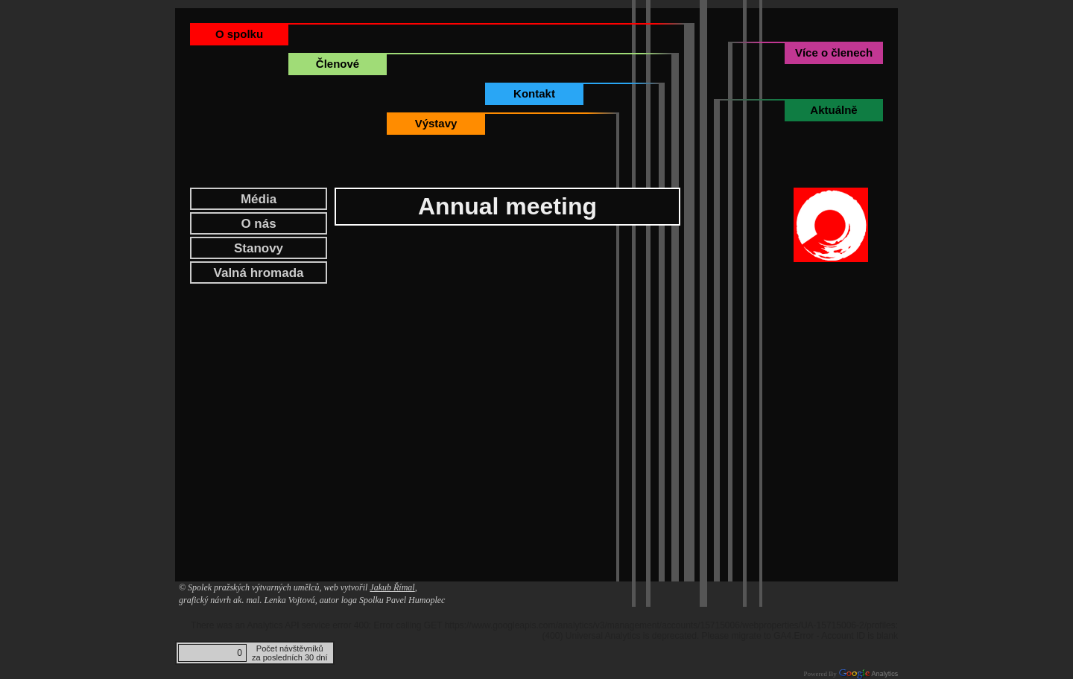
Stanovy (258, 248)
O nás (258, 224)
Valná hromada (259, 273)
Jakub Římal (392, 587)
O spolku (239, 34)
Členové (337, 63)
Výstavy (436, 123)
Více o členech (834, 52)
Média (258, 199)
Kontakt (534, 93)
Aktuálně (833, 109)
